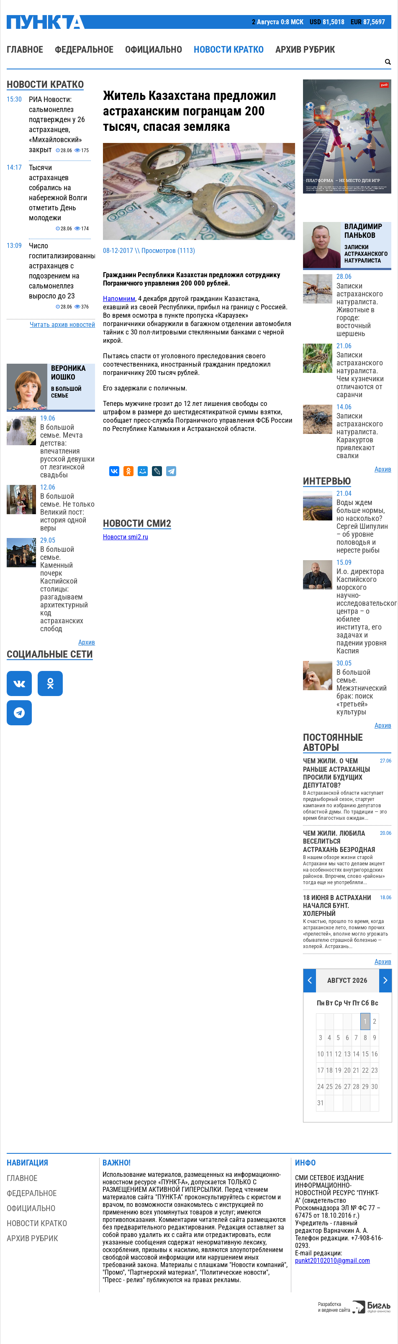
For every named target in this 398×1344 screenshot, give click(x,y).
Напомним (119, 298)
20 (347, 1070)
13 (347, 1054)
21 (356, 1070)
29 (365, 1087)
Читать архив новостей (62, 325)
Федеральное (84, 49)
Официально (153, 49)
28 (356, 1087)
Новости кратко (229, 49)
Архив (86, 642)
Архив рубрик (305, 49)
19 (338, 1070)
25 (329, 1087)
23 (374, 1070)
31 (320, 1103)
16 (374, 1054)
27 (347, 1087)
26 (338, 1087)
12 (338, 1054)
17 (320, 1070)
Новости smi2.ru (125, 537)
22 (365, 1070)
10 (320, 1054)
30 (374, 1087)
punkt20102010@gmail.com (332, 1261)
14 (356, 1054)
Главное (25, 49)
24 (320, 1087)
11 (329, 1054)
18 (329, 1070)
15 (365, 1054)
